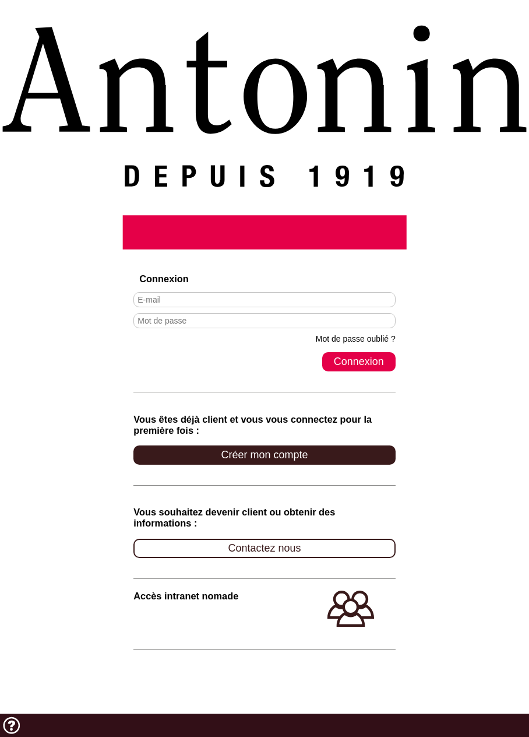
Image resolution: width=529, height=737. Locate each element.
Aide (11, 725)
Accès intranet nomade (185, 596)
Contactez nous (264, 548)
